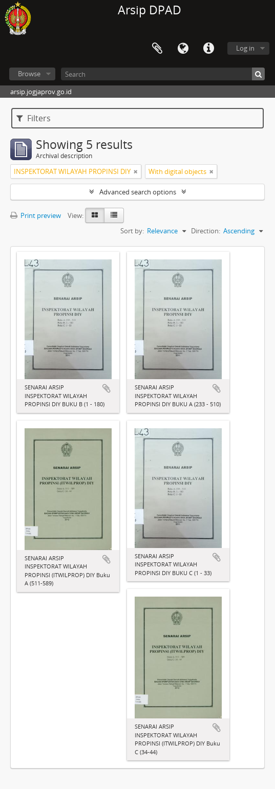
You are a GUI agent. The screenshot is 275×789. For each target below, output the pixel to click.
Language (183, 48)
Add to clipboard (106, 388)
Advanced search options (137, 191)
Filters (33, 118)
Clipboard (157, 48)
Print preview (35, 215)
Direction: (205, 230)
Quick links (208, 48)
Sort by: (132, 230)
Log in (245, 48)
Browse (29, 73)
